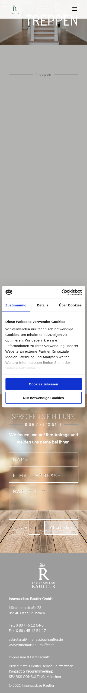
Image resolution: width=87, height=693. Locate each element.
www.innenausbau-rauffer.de (32, 645)
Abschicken (61, 528)
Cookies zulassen (43, 384)
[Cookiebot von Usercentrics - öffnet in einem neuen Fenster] (62, 292)
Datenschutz (40, 657)
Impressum (17, 657)
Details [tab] (42, 305)
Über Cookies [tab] (70, 305)
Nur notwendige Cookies (43, 398)
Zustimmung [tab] (15, 305)
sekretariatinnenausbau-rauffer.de (36, 639)
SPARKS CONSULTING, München (35, 676)
